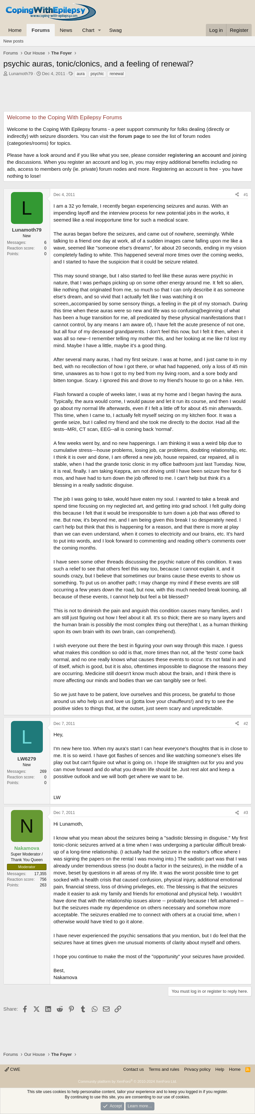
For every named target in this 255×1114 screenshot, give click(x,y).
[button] (99, 30)
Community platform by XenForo (127, 1081)
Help (219, 1069)
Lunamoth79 (21, 73)
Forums (41, 30)
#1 (246, 194)
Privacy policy (197, 1069)
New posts (13, 41)
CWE (12, 1069)
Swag (115, 30)
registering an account (194, 155)
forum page (131, 136)
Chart (88, 30)
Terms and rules (164, 1069)
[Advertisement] (127, 96)
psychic (97, 73)
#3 (246, 812)
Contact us (133, 1069)
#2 (246, 723)
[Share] (237, 195)
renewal (117, 73)
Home (15, 30)
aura (81, 73)
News (66, 30)
